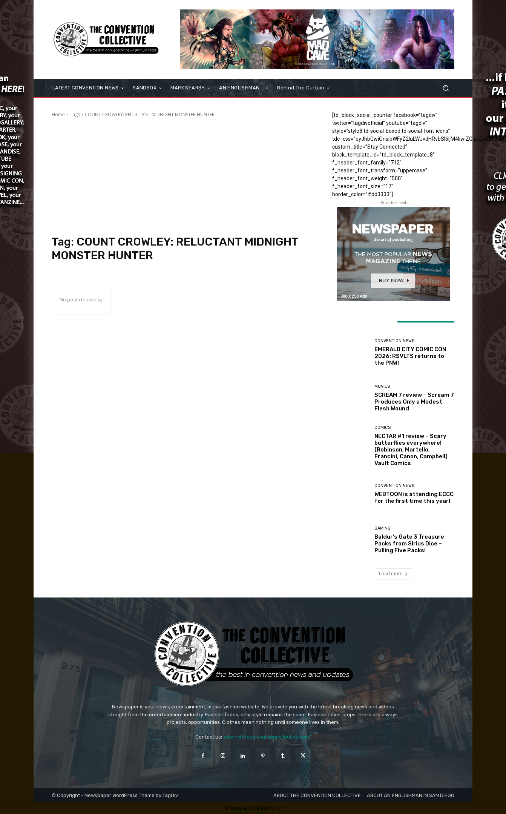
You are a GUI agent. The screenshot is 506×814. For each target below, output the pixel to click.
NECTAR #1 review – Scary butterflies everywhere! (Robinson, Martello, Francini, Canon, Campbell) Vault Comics (411, 450)
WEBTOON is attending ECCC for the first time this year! (414, 497)
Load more (393, 573)
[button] (445, 88)
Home (58, 114)
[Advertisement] (183, 176)
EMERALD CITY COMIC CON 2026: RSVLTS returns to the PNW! (410, 356)
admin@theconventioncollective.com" (267, 737)
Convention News (394, 341)
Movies (382, 386)
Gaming (382, 528)
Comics (382, 427)
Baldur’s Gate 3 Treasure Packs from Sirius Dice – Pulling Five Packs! (409, 543)
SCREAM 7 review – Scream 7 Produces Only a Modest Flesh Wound (414, 402)
